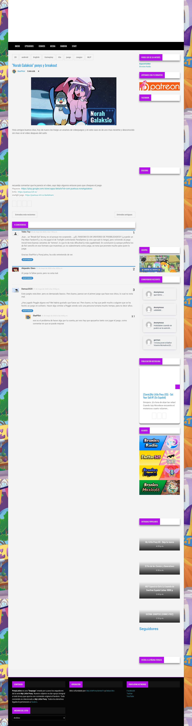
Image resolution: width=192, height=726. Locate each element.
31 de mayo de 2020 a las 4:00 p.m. (55, 316)
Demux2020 (27, 289)
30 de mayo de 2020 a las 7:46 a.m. (44, 232)
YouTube (130, 696)
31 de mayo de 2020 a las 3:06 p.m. (46, 289)
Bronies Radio (145, 66)
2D (15, 57)
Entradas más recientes (25, 215)
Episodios (29, 46)
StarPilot (37, 315)
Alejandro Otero (28, 268)
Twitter (130, 693)
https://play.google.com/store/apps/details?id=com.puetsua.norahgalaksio (56, 188)
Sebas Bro (110, 691)
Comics (42, 46)
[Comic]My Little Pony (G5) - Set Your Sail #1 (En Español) (158, 395)
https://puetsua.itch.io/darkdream (39, 195)
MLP (89, 57)
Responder (27, 259)
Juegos (79, 57)
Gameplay (49, 57)
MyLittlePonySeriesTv (95, 691)
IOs (59, 57)
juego (68, 57)
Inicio (17, 46)
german (157, 340)
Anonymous (159, 292)
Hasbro (34, 702)
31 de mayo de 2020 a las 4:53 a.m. (49, 268)
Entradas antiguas (125, 215)
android (25, 57)
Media (52, 46)
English (36, 57)
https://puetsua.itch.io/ (27, 192)
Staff (74, 46)
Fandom (63, 46)
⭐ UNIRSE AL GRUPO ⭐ (151, 270)
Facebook (131, 691)
